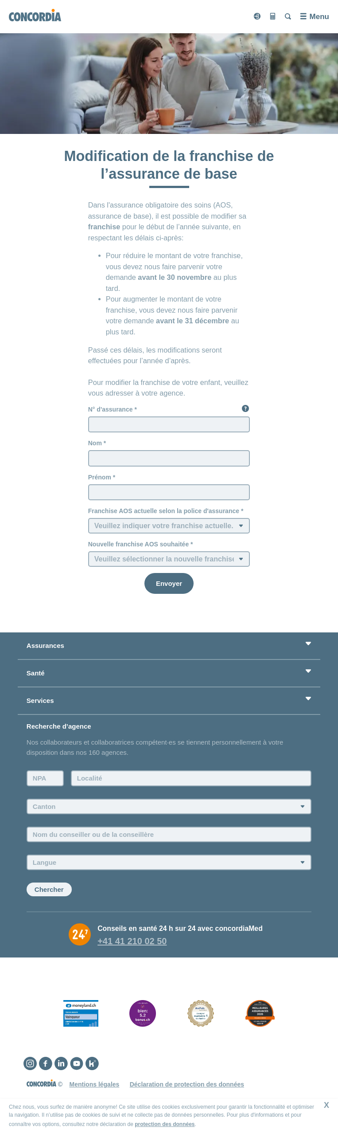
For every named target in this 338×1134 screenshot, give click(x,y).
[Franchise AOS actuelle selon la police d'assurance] (169, 526)
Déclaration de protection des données (187, 1084)
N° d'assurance (110, 409)
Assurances (45, 645)
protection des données (164, 1124)
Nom (95, 443)
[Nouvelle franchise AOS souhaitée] (169, 559)
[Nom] (169, 458)
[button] (245, 408)
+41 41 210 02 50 (132, 941)
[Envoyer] (169, 583)
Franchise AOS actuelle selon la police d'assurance (163, 510)
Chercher (49, 889)
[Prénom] (169, 492)
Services (40, 700)
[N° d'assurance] (169, 424)
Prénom (99, 477)
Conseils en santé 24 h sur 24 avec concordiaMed (180, 928)
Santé (36, 673)
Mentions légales (95, 1084)
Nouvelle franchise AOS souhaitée (138, 544)
